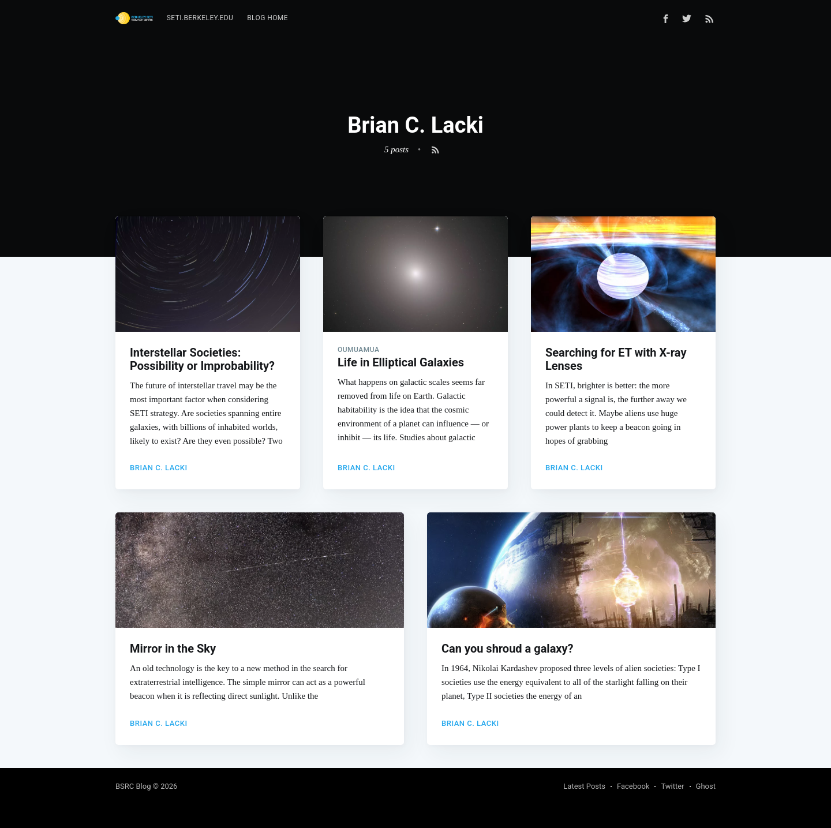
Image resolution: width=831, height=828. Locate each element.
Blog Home (267, 18)
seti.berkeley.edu (200, 18)
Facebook (633, 786)
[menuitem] (200, 18)
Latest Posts (584, 786)
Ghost (706, 786)
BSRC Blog (133, 786)
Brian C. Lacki (159, 467)
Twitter (672, 786)
